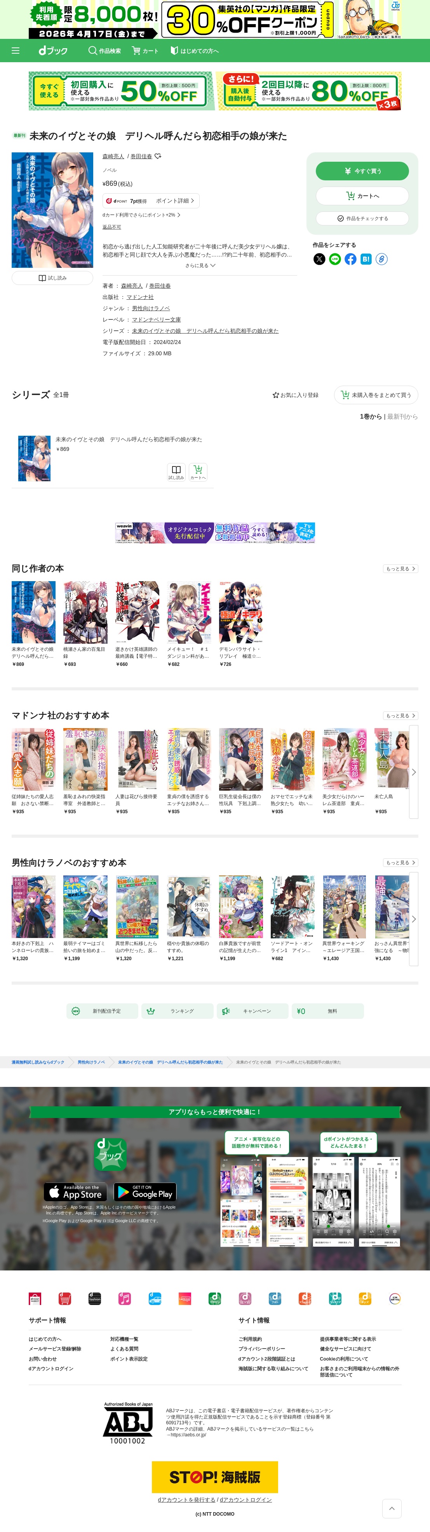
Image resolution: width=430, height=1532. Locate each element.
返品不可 (112, 227)
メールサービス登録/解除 (55, 1349)
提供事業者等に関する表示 (348, 1339)
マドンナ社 (140, 297)
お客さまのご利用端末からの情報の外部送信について (359, 1372)
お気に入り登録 (299, 395)
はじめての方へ (45, 1339)
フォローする (158, 156)
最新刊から (402, 417)
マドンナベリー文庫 (156, 319)
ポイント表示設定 (129, 1359)
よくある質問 (124, 1349)
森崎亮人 (113, 156)
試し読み (57, 278)
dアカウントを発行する (187, 1500)
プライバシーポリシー (262, 1349)
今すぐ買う (368, 171)
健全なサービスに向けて (345, 1349)
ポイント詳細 (172, 200)
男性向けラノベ (151, 308)
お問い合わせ (43, 1359)
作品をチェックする (367, 218)
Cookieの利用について (344, 1359)
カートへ (368, 196)
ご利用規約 (250, 1339)
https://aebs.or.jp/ (188, 1435)
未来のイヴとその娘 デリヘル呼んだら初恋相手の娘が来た (129, 439)
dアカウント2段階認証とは (267, 1359)
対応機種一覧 (124, 1339)
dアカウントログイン (51, 1368)
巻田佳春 (141, 156)
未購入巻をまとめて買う (382, 395)
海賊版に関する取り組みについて (273, 1368)
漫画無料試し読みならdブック (38, 1062)
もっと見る (397, 568)
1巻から (371, 417)
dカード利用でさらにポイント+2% (139, 215)
